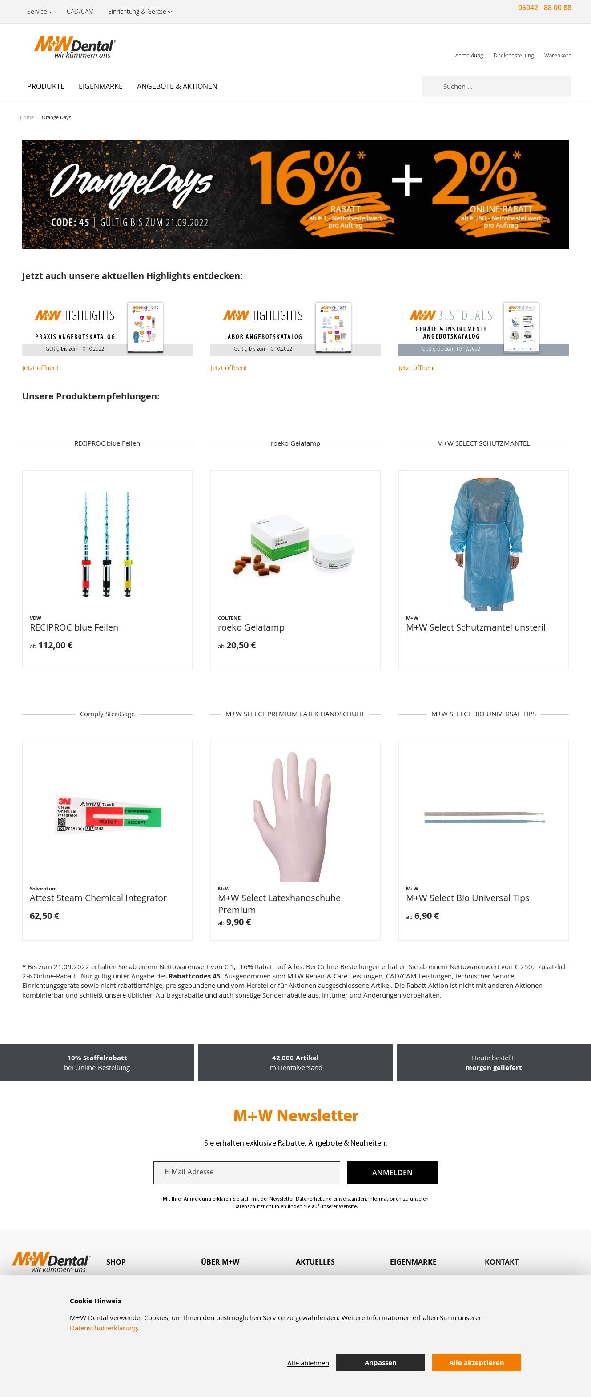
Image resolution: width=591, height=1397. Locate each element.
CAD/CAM (80, 11)
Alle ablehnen (308, 1362)
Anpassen (381, 1362)
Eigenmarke (413, 1262)
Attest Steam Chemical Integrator (98, 898)
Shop (116, 1262)
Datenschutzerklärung (103, 1327)
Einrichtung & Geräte (137, 11)
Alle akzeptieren (476, 1362)
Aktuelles (315, 1262)
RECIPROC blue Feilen (74, 627)
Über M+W (220, 1262)
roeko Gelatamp (251, 627)
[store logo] (64, 46)
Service (37, 11)
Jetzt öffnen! (40, 367)
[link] (469, 46)
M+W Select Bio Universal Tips (468, 898)
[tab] (153, 1262)
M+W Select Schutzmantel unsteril (476, 627)
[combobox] (507, 86)
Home (27, 117)
